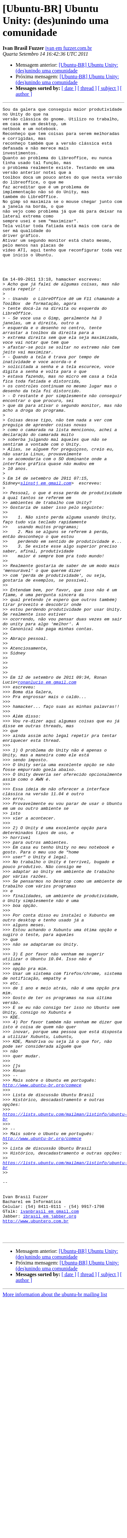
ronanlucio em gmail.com (47, 797)
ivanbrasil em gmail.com (50, 1432)
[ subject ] (108, 88)
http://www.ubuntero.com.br (36, 1444)
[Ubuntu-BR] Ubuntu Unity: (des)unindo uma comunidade (67, 67)
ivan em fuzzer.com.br (68, 48)
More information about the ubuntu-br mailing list (55, 1520)
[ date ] (69, 88)
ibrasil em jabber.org (49, 1438)
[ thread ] (87, 88)
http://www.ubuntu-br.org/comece (42, 1281)
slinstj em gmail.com (46, 559)
